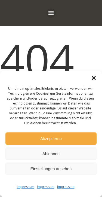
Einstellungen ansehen (51, 168)
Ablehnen (51, 153)
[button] (94, 78)
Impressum (25, 186)
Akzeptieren (51, 138)
